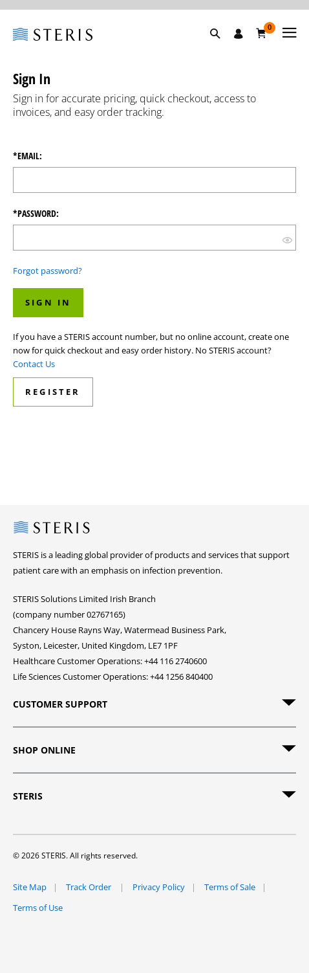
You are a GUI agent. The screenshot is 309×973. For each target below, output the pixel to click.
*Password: (36, 213)
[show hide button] (287, 239)
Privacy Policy (159, 887)
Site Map (30, 887)
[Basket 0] (261, 33)
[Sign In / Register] (238, 33)
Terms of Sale (229, 887)
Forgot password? (47, 270)
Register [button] (53, 391)
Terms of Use (38, 907)
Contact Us (34, 364)
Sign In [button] (48, 302)
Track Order (89, 887)
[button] (221, 48)
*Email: (27, 156)
